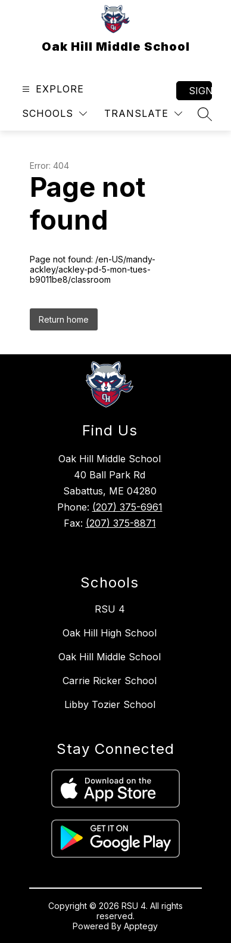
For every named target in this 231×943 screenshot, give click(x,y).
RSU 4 (110, 609)
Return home (64, 319)
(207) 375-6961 (127, 507)
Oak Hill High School (110, 633)
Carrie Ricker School (110, 681)
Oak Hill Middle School (109, 657)
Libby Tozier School (109, 704)
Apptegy (141, 926)
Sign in (200, 91)
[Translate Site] (143, 113)
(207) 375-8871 (121, 523)
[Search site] (205, 114)
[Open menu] (51, 89)
